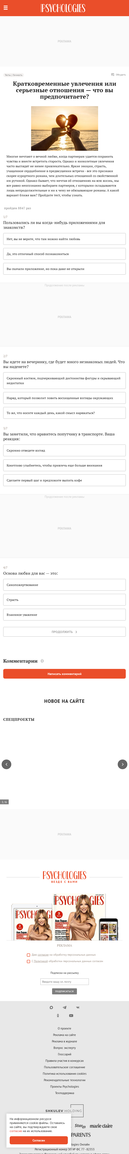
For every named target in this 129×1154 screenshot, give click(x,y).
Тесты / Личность (13, 74)
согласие (16, 1131)
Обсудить (118, 74)
